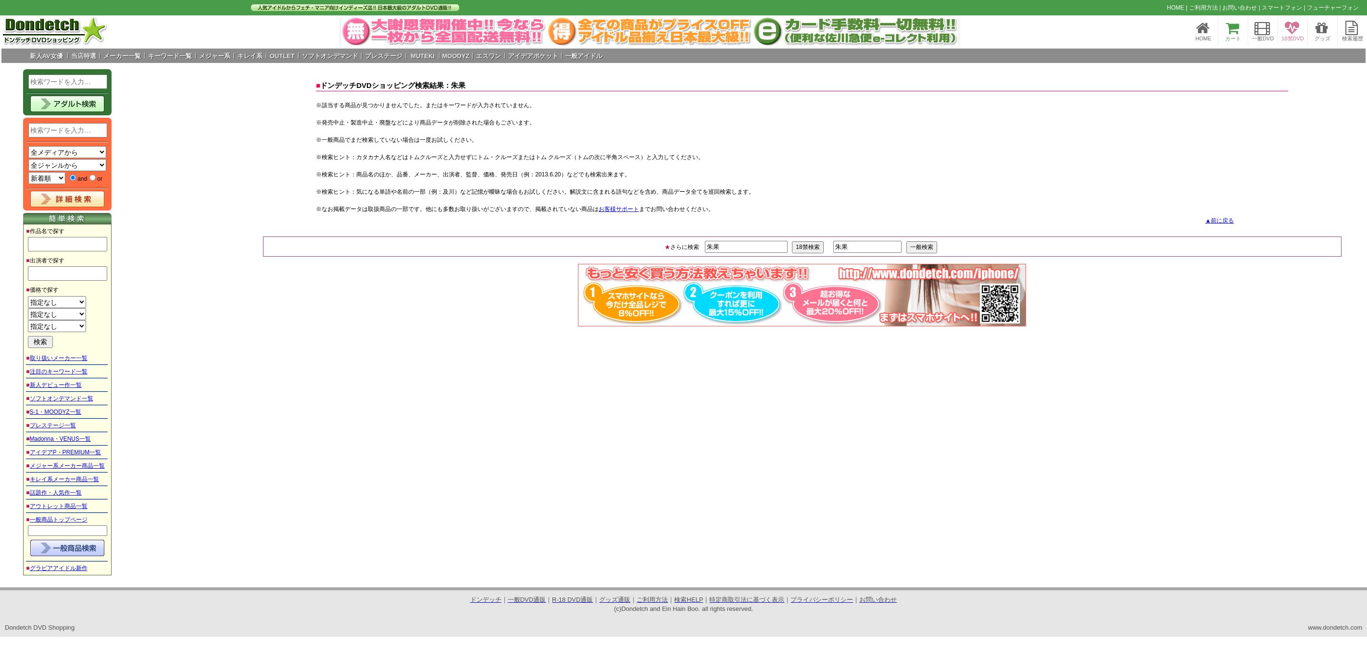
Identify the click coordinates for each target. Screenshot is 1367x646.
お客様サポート (619, 209)
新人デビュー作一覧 (56, 385)
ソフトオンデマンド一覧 (61, 398)
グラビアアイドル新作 (59, 568)
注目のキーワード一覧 (59, 371)
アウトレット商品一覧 (59, 506)
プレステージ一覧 (53, 425)
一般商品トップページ (59, 519)
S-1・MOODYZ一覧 (55, 412)
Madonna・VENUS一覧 (60, 438)
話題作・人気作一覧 (56, 492)
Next (945, 31)
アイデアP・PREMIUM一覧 (65, 452)
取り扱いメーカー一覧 (59, 358)
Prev (353, 31)
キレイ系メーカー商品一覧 (64, 479)
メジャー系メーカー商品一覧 (67, 465)
